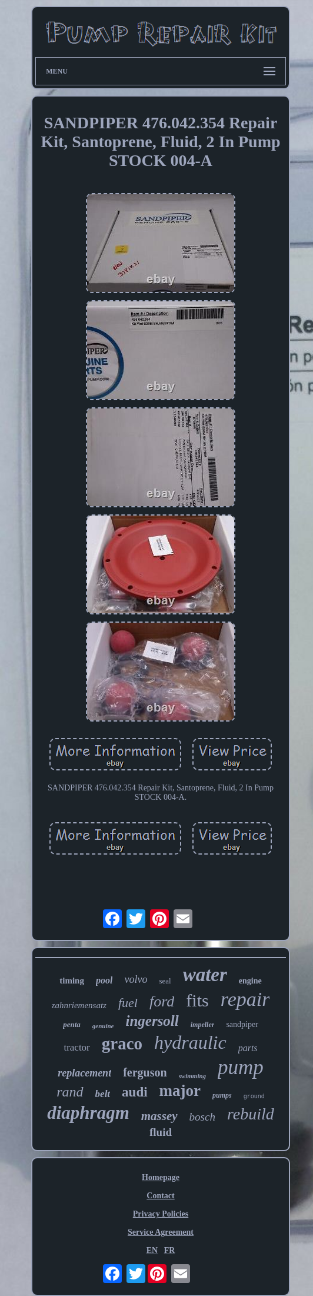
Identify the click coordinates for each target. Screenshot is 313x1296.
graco (122, 1043)
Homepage (160, 1177)
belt (103, 1093)
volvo (135, 979)
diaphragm (88, 1112)
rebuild (250, 1114)
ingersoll (151, 1021)
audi (134, 1092)
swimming (192, 1075)
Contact (160, 1195)
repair (245, 999)
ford (161, 1001)
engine (250, 980)
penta (72, 1024)
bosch (202, 1117)
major (180, 1090)
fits (197, 1000)
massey (159, 1116)
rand (69, 1091)
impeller (203, 1025)
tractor (76, 1047)
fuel (128, 1002)
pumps (222, 1095)
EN (152, 1250)
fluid (160, 1132)
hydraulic (190, 1042)
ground (254, 1097)
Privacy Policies (160, 1213)
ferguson (145, 1072)
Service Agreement (161, 1232)
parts (248, 1048)
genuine (103, 1025)
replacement (84, 1073)
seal (165, 980)
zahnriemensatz (79, 1005)
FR (169, 1250)
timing (71, 980)
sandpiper (242, 1024)
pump (241, 1067)
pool (104, 980)
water (205, 974)
